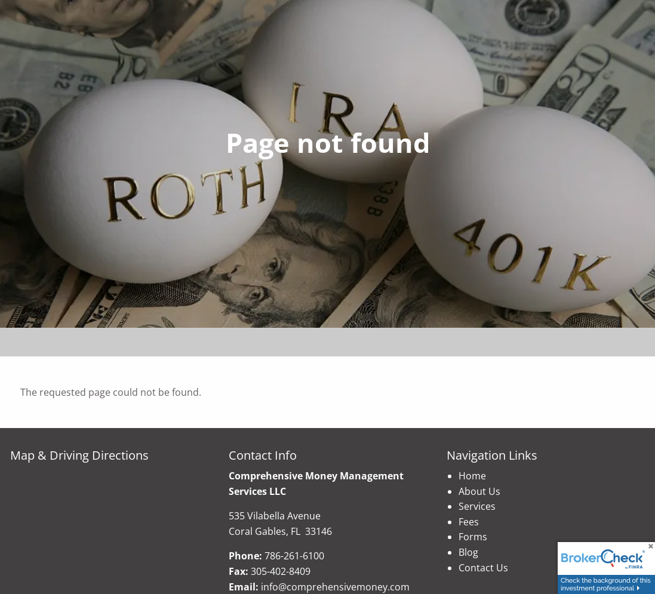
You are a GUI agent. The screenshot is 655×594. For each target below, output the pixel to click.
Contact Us (483, 567)
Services (477, 506)
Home (472, 475)
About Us (479, 491)
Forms (473, 536)
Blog (468, 552)
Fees (469, 521)
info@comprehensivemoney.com (335, 586)
